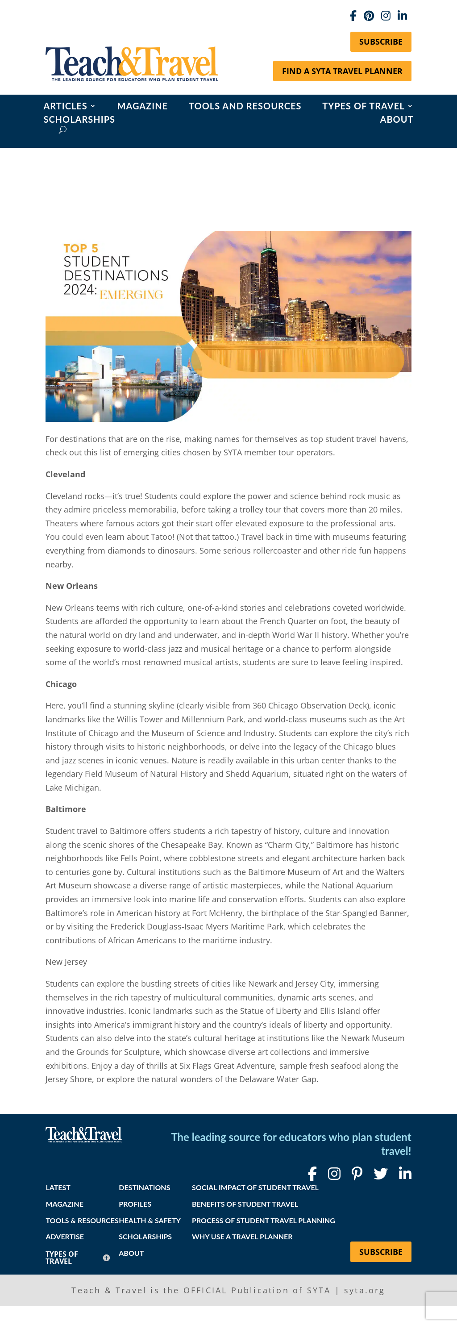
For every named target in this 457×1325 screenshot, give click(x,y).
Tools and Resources (245, 107)
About (397, 120)
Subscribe (381, 41)
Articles (65, 107)
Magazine (142, 107)
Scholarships (79, 120)
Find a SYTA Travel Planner (342, 71)
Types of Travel (363, 107)
